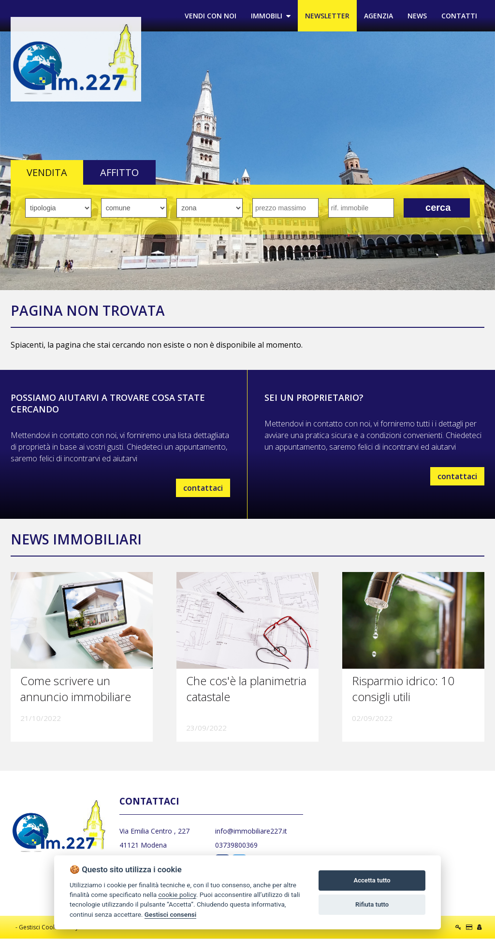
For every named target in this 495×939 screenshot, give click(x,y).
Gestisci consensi (170, 914)
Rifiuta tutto (372, 904)
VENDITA (47, 172)
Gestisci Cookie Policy (48, 928)
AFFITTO (119, 172)
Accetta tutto (371, 880)
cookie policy (177, 894)
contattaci (203, 488)
